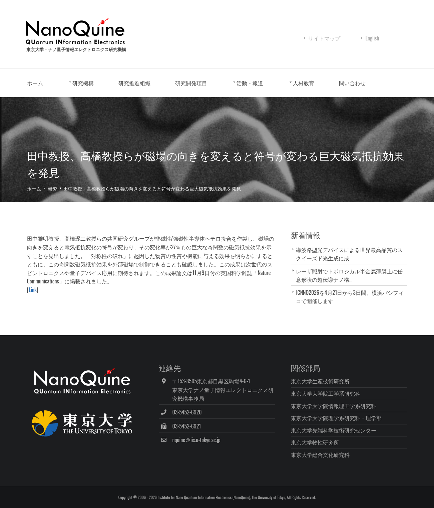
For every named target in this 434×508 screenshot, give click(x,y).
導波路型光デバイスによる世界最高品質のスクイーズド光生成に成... (349, 254)
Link (33, 290)
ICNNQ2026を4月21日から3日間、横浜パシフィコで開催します (349, 296)
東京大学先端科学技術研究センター (333, 430)
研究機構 (83, 83)
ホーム (35, 83)
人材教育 (303, 83)
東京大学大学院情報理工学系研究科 (333, 406)
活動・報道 (250, 83)
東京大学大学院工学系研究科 (325, 393)
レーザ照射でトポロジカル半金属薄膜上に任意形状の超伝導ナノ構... (349, 275)
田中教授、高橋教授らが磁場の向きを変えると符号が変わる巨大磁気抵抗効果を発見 (152, 188)
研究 (52, 188)
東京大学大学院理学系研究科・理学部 (336, 418)
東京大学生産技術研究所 (320, 381)
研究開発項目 (191, 83)
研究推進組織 (134, 83)
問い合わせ (352, 83)
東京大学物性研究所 (315, 442)
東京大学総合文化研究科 (320, 455)
